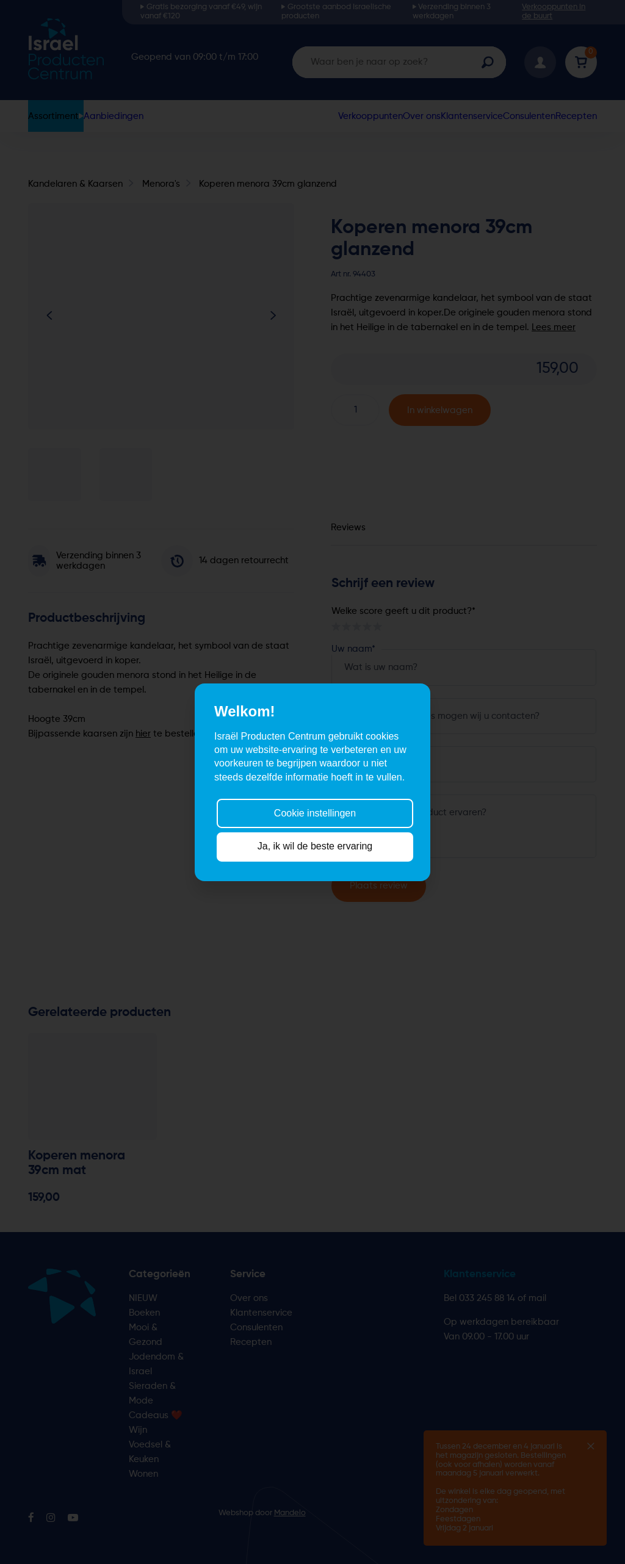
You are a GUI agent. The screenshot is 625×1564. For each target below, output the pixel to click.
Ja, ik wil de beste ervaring (315, 846)
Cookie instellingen (315, 813)
